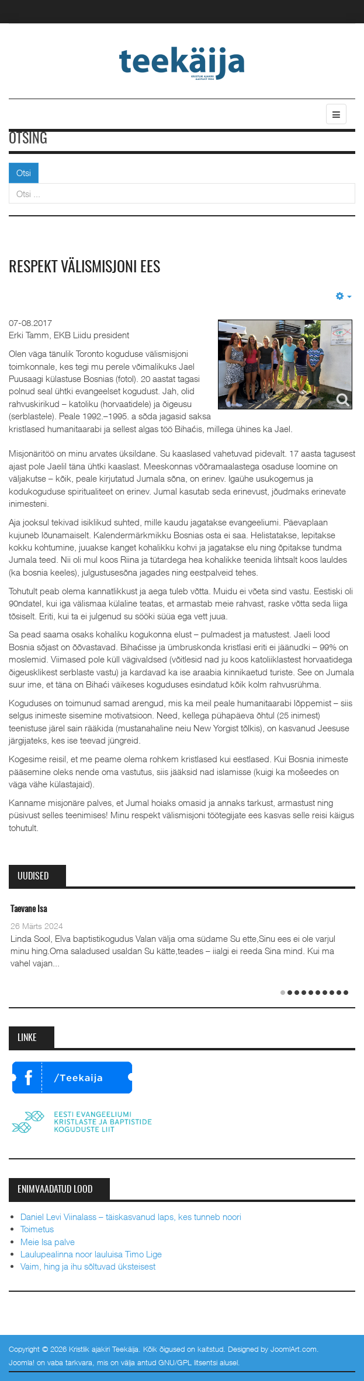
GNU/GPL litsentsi (187, 1362)
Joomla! (21, 1362)
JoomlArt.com (294, 1349)
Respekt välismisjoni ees (84, 267)
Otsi (23, 172)
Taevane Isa (29, 909)
